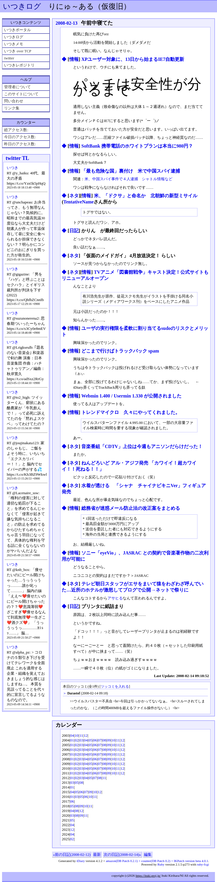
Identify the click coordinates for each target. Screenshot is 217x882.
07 (100, 740)
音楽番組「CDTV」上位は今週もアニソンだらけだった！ (142, 446)
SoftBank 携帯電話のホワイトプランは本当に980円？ (137, 145)
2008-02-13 (66, 23)
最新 (97, 854)
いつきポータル (17, 30)
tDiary (81, 861)
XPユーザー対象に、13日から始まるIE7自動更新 (132, 59)
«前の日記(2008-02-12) (71, 854)
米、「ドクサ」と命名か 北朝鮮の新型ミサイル (145, 195)
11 (81, 735)
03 (81, 740)
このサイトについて (21, 94)
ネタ (74, 195)
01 (72, 740)
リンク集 (11, 108)
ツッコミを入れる (115, 687)
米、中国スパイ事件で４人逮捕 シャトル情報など (128, 179)
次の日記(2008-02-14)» (122, 854)
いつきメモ (13, 44)
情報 (74, 59)
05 (90, 740)
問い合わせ (13, 101)
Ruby (160, 864)
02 (77, 740)
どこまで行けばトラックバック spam (120, 350)
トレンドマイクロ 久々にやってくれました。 (130, 412)
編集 (148, 854)
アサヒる (115, 598)
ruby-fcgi (203, 864)
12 (86, 735)
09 (109, 740)
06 (95, 740)
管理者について (17, 87)
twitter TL (17, 158)
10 (77, 735)
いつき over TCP (17, 51)
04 (72, 735)
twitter (9, 58)
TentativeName (78, 201)
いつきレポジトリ (19, 65)
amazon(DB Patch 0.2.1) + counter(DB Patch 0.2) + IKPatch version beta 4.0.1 (157, 861)
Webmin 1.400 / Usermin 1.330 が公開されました (131, 395)
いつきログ (22, 6)
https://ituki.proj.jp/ (148, 875)
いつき (12, 168)
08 (104, 740)
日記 (74, 230)
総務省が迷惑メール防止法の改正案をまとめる (130, 508)
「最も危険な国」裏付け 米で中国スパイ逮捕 (130, 170)
